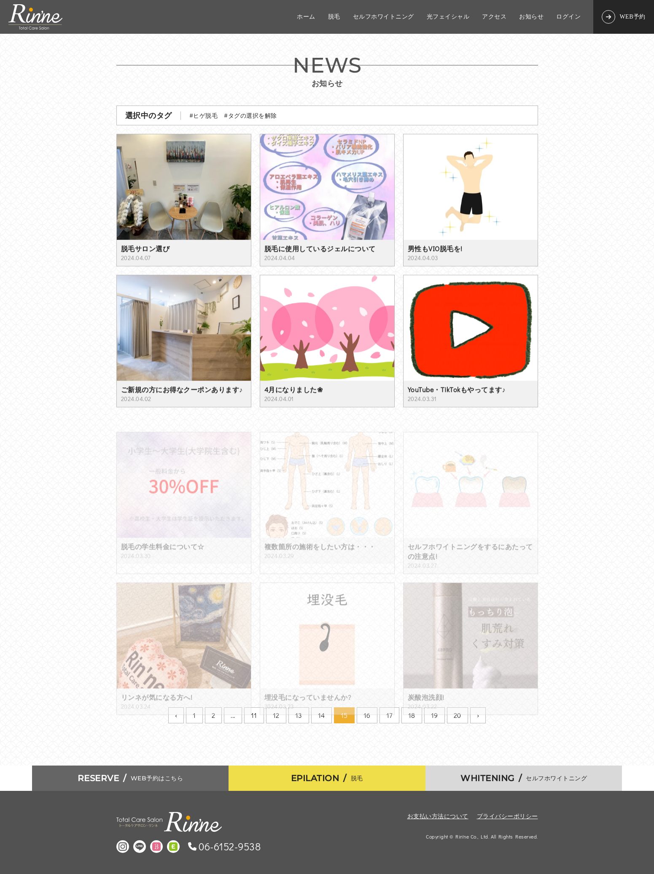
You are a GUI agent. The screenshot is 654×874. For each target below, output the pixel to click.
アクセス (494, 17)
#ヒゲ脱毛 (203, 115)
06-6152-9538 (230, 847)
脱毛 (334, 17)
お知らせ (531, 17)
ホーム (306, 17)
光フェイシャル (448, 17)
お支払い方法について (437, 816)
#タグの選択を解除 (250, 115)
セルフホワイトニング (383, 17)
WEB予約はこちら (130, 778)
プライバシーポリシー (507, 816)
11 (254, 715)
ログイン (568, 17)
